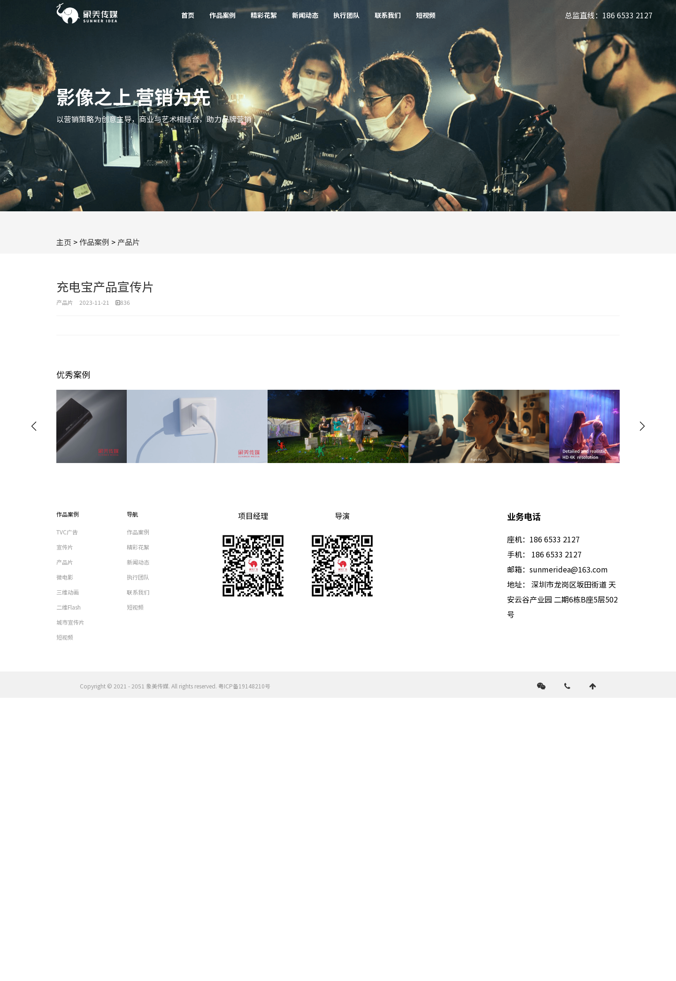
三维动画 (67, 592)
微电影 (64, 577)
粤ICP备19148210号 (244, 686)
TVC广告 (67, 532)
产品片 (128, 241)
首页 (187, 15)
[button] (642, 426)
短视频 (426, 15)
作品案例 (222, 15)
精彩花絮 (264, 15)
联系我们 (388, 15)
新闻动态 (305, 15)
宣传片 (64, 547)
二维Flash (68, 607)
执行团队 (346, 15)
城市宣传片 (70, 622)
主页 (63, 241)
